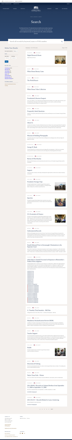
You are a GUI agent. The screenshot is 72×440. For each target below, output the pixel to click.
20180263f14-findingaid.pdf (33, 290)
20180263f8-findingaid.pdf (33, 300)
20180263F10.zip (30, 271)
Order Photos (16, 3)
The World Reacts (32, 80)
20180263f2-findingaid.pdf (32, 293)
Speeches (30, 198)
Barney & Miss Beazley (34, 159)
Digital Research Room (34, 55)
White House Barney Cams (35, 71)
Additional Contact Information (10, 428)
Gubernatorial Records (34, 231)
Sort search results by (9, 51)
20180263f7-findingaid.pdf (33, 299)
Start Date (7, 56)
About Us (30, 123)
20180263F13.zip (30, 275)
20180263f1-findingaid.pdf (32, 284)
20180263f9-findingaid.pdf (33, 302)
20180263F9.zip (30, 282)
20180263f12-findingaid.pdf (33, 288)
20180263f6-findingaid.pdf (33, 298)
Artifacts (23, 8)
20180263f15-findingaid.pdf (33, 291)
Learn (56, 8)
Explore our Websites (18, 1)
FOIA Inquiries (7, 425)
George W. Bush (32, 147)
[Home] (36, 11)
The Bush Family (6, 8)
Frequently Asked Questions (35, 111)
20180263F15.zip (30, 277)
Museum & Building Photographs (37, 135)
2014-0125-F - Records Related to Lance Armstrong (43, 400)
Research (49, 8)
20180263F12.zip (30, 273)
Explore (15, 8)
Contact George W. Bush (6, 3)
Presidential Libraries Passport (36, 98)
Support (29, 170)
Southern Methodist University (11, 436)
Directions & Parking (33, 364)
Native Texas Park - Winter (35, 375)
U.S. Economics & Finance (35, 214)
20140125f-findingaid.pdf (32, 404)
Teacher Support (32, 333)
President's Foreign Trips (34, 182)
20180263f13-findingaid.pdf (33, 289)
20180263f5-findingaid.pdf (32, 297)
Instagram (20, 433)
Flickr (24, 433)
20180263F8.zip (30, 281)
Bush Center (7, 433)
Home (31, 16)
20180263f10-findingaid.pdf (33, 285)
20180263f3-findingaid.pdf (32, 294)
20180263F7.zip (30, 280)
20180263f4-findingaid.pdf (32, 295)
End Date (13, 56)
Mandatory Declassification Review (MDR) (40, 320)
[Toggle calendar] (10, 58)
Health (29, 347)
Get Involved (64, 8)
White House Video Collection (36, 89)
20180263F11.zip (30, 272)
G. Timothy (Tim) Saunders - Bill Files (39, 310)
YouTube (22, 433)
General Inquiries (8, 424)
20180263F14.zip (30, 276)
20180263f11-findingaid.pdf (33, 286)
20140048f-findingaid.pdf (32, 391)
